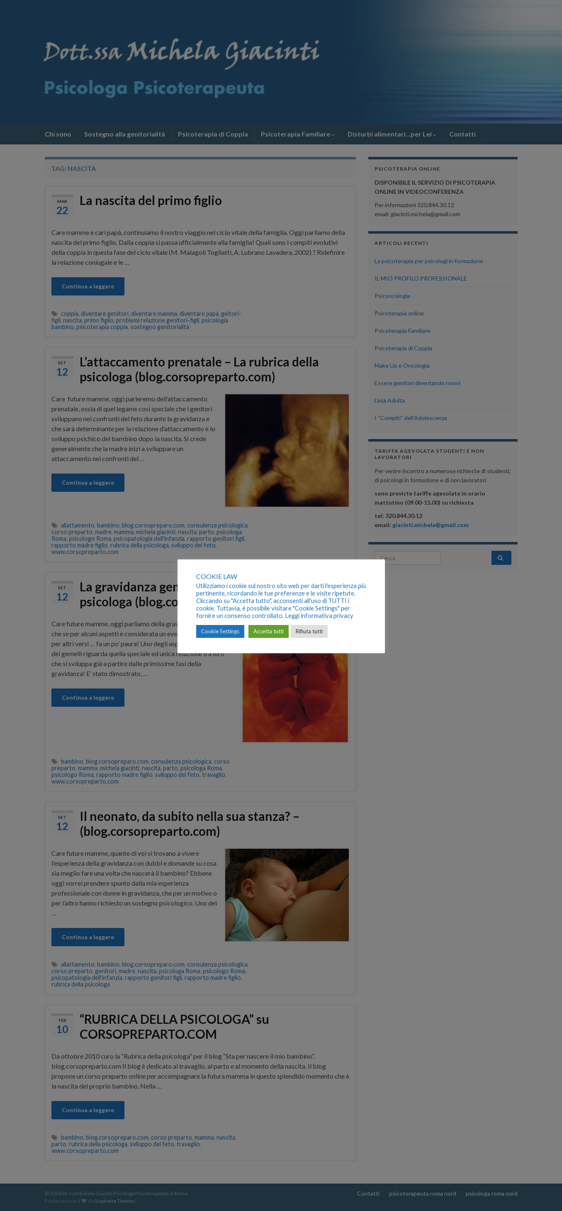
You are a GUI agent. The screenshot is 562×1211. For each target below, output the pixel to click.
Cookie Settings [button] (220, 631)
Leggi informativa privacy (319, 615)
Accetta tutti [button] (268, 631)
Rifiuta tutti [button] (309, 631)
